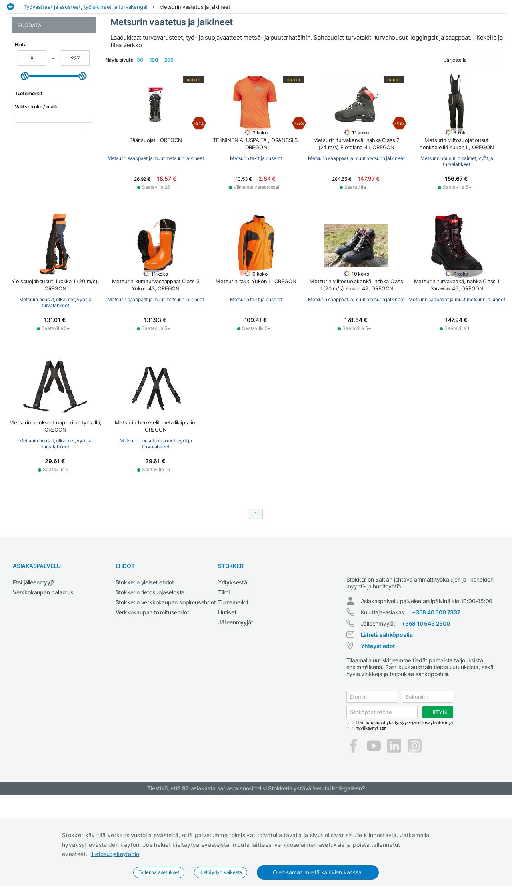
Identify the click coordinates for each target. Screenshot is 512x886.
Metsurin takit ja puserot (47, 132)
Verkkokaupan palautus (43, 676)
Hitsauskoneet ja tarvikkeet (111, 49)
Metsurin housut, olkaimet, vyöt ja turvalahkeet (50, 105)
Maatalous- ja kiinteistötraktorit (200, 49)
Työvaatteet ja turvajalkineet (449, 49)
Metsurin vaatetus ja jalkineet (194, 65)
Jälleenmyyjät (235, 706)
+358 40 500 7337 (436, 703)
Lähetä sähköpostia (387, 725)
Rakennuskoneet (332, 49)
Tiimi (224, 676)
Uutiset (227, 696)
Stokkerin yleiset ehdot (145, 666)
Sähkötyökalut (381, 49)
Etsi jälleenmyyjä (34, 666)
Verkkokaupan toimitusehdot (152, 696)
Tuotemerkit (233, 686)
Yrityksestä (232, 666)
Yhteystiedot (378, 737)
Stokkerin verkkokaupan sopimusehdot (166, 686)
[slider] (24, 208)
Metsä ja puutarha (278, 49)
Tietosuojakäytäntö (115, 853)
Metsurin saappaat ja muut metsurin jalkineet (51, 120)
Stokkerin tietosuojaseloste (150, 676)
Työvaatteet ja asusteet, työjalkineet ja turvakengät (86, 65)
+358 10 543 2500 (426, 714)
